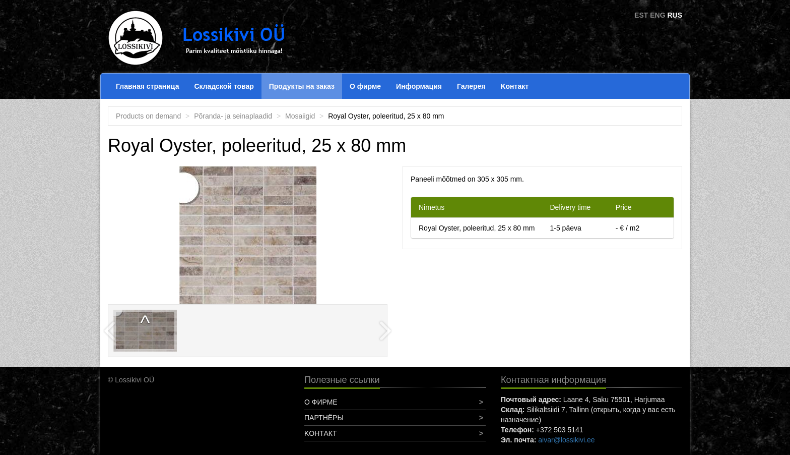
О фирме (365, 86)
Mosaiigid (300, 116)
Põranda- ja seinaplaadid (233, 116)
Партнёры (324, 418)
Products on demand (148, 116)
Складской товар (223, 86)
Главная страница (147, 86)
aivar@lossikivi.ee (566, 440)
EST (641, 15)
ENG (657, 15)
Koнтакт (514, 86)
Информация (419, 86)
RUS (674, 15)
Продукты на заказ (302, 86)
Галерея (471, 86)
